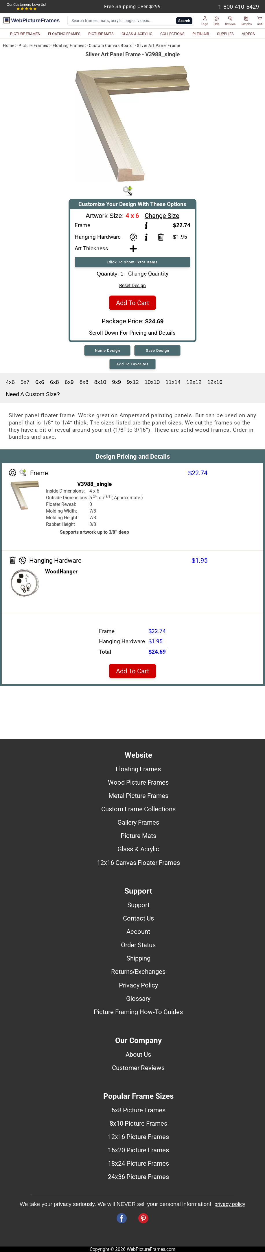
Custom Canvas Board (110, 45)
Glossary (138, 998)
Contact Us (138, 918)
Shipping (138, 958)
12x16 (214, 382)
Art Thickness (91, 248)
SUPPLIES (225, 34)
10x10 (152, 382)
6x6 (39, 382)
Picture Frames (33, 45)
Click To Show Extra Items (132, 262)
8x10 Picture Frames (138, 1123)
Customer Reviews (138, 1067)
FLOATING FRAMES (64, 34)
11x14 (173, 382)
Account (138, 931)
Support (138, 905)
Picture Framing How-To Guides (138, 1012)
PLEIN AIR (200, 34)
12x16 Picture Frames (138, 1136)
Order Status (138, 945)
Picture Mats (138, 835)
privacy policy (229, 1204)
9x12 (133, 382)
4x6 (10, 382)
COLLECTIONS (172, 34)
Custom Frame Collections (138, 809)
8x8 (84, 382)
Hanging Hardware (98, 237)
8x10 (100, 382)
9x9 (116, 382)
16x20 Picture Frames (138, 1150)
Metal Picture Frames (138, 795)
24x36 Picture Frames (138, 1176)
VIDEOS (248, 34)
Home (8, 45)
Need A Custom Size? (33, 394)
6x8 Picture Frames (138, 1110)
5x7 (25, 382)
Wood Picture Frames (138, 782)
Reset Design (132, 285)
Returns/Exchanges (138, 971)
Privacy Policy (138, 985)
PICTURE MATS (101, 34)
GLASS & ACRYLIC (137, 34)
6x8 (54, 382)
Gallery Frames (138, 822)
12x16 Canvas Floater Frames (138, 862)
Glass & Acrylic (138, 849)
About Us (138, 1054)
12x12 (193, 382)
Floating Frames (68, 45)
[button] (205, 20)
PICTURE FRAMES (25, 34)
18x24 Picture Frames (138, 1163)
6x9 (69, 382)
